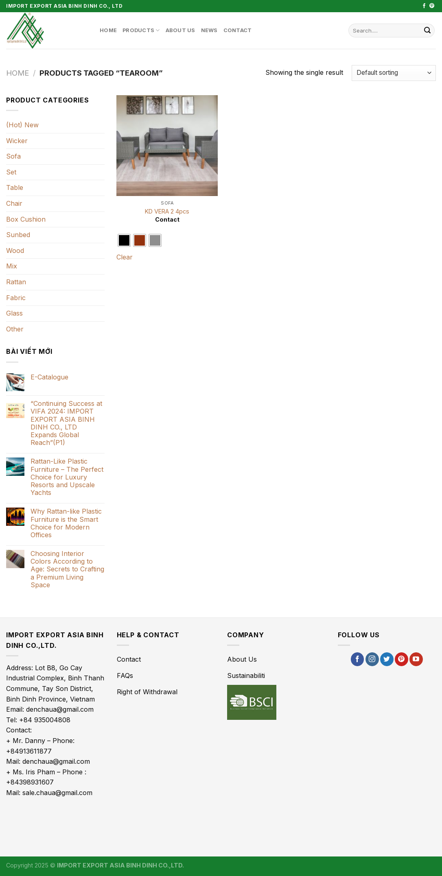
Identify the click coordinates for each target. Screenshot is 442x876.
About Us (180, 30)
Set (11, 172)
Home (108, 30)
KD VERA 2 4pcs (167, 211)
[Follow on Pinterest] (431, 6)
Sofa (13, 156)
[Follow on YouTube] (416, 659)
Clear (124, 257)
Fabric (16, 298)
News (209, 30)
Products (141, 30)
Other (15, 329)
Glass (14, 313)
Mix (11, 266)
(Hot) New (22, 125)
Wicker (17, 141)
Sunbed (18, 235)
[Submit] (427, 30)
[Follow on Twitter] (387, 659)
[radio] (124, 240)
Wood (15, 250)
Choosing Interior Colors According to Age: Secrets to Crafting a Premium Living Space (67, 569)
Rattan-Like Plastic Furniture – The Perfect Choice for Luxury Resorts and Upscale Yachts (67, 477)
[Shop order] (394, 73)
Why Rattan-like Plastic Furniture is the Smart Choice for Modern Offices (66, 523)
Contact (237, 30)
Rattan (16, 282)
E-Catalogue (49, 377)
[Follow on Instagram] (372, 659)
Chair (14, 203)
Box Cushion (26, 219)
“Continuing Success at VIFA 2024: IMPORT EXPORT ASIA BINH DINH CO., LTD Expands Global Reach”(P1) (66, 423)
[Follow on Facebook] (424, 6)
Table (14, 187)
